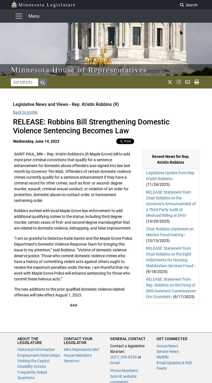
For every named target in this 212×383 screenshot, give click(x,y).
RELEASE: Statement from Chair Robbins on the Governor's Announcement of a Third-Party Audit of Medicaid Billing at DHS (171, 204)
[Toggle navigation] (18, 16)
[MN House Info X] (169, 82)
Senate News (168, 351)
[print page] (196, 82)
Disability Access (31, 366)
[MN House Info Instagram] (178, 82)
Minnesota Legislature (43, 4)
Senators (71, 361)
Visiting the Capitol (33, 361)
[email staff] (187, 82)
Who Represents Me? (82, 349)
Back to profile (25, 112)
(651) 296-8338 (123, 357)
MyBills (163, 357)
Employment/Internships (38, 355)
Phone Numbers (124, 370)
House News (167, 346)
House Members (78, 355)
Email (115, 363)
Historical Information (36, 349)
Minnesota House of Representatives (79, 70)
